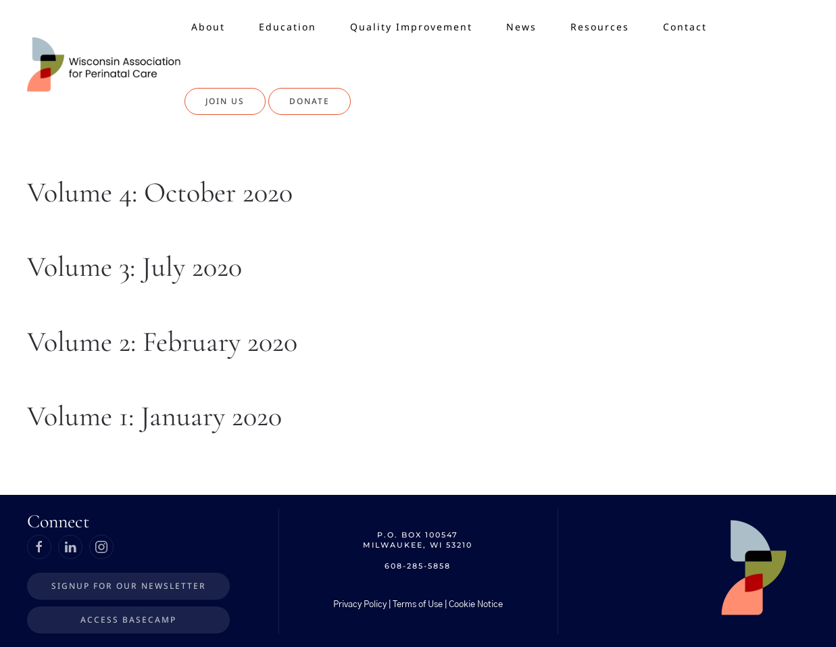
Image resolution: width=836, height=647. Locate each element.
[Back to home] (106, 64)
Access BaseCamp (128, 619)
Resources (599, 26)
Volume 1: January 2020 (154, 416)
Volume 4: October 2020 (160, 192)
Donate (309, 101)
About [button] (208, 26)
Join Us (225, 101)
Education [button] (287, 26)
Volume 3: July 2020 (134, 266)
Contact (685, 26)
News (521, 26)
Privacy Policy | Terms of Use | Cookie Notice (418, 604)
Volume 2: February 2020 (162, 342)
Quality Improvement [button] (411, 26)
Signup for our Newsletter (128, 586)
